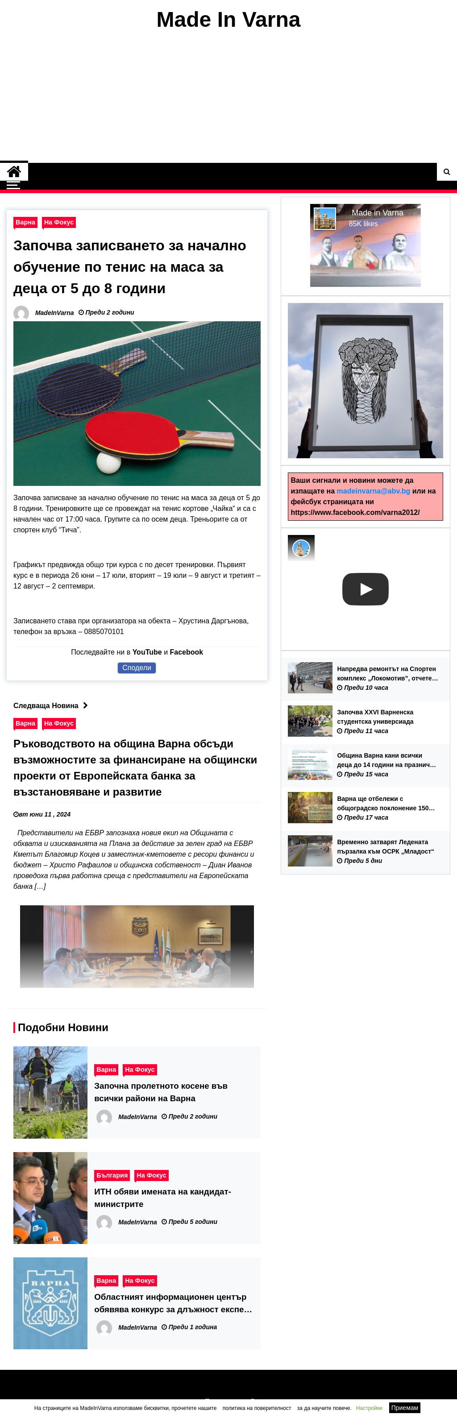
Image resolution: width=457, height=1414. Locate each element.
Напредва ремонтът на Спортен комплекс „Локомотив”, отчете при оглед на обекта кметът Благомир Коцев (386, 674)
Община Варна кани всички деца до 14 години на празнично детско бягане (387, 761)
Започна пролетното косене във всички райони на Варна (161, 1092)
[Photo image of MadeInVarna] (301, 548)
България (112, 1175)
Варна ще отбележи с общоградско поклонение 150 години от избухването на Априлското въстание (382, 804)
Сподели (136, 668)
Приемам (405, 1407)
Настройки (369, 1408)
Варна (25, 222)
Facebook (187, 652)
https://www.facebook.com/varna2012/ (355, 512)
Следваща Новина (52, 705)
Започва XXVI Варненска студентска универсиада (375, 717)
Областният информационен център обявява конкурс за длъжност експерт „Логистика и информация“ (173, 1304)
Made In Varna (229, 19)
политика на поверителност (257, 1408)
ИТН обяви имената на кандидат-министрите (162, 1198)
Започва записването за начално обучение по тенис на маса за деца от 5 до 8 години (129, 266)
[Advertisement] (228, 97)
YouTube (147, 652)
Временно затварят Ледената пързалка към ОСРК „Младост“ (385, 846)
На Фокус (59, 222)
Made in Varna (377, 212)
